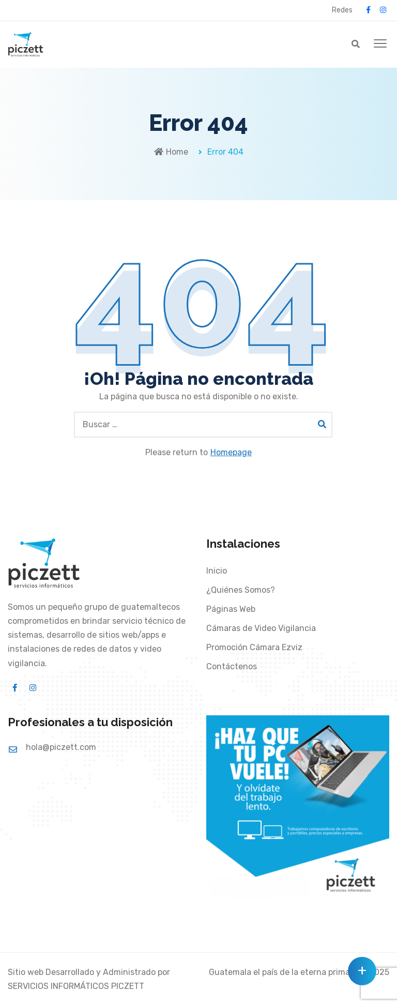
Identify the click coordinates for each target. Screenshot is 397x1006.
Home (171, 152)
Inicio (216, 571)
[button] (380, 44)
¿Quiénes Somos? (240, 590)
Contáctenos (231, 666)
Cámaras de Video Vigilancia (261, 628)
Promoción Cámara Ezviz (254, 647)
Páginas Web (230, 609)
